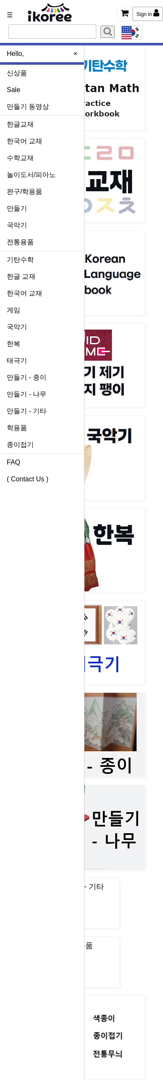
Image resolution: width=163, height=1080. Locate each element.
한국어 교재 (24, 141)
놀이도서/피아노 (31, 174)
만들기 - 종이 (26, 377)
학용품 (17, 427)
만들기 (17, 208)
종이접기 (20, 444)
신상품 (17, 73)
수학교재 (20, 157)
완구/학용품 (24, 191)
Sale (13, 89)
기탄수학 (20, 259)
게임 (13, 310)
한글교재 (20, 124)
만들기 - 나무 (26, 394)
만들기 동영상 (28, 106)
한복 (13, 343)
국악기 (17, 225)
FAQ (13, 462)
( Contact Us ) (28, 479)
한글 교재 (21, 276)
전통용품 (20, 242)
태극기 (17, 360)
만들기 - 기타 (26, 411)
